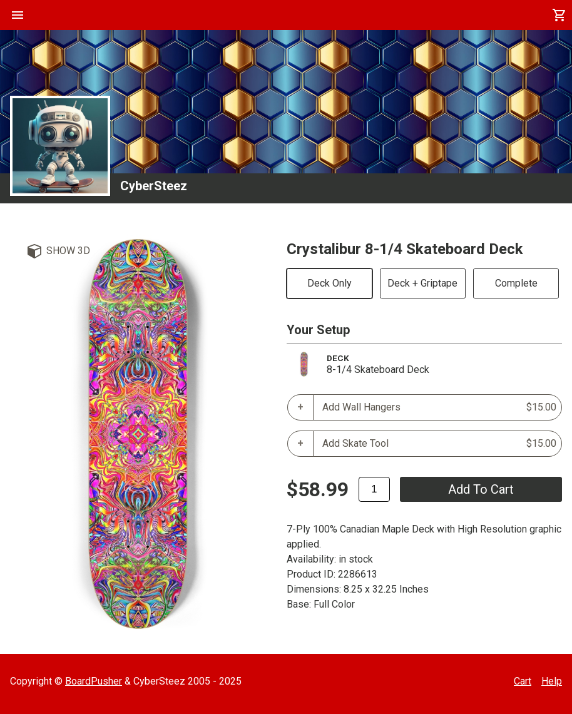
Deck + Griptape (422, 283)
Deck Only (329, 283)
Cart (522, 681)
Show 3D (68, 251)
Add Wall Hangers (439, 407)
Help (551, 681)
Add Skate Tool (439, 443)
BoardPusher (93, 681)
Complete (516, 283)
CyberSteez (153, 185)
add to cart (481, 489)
